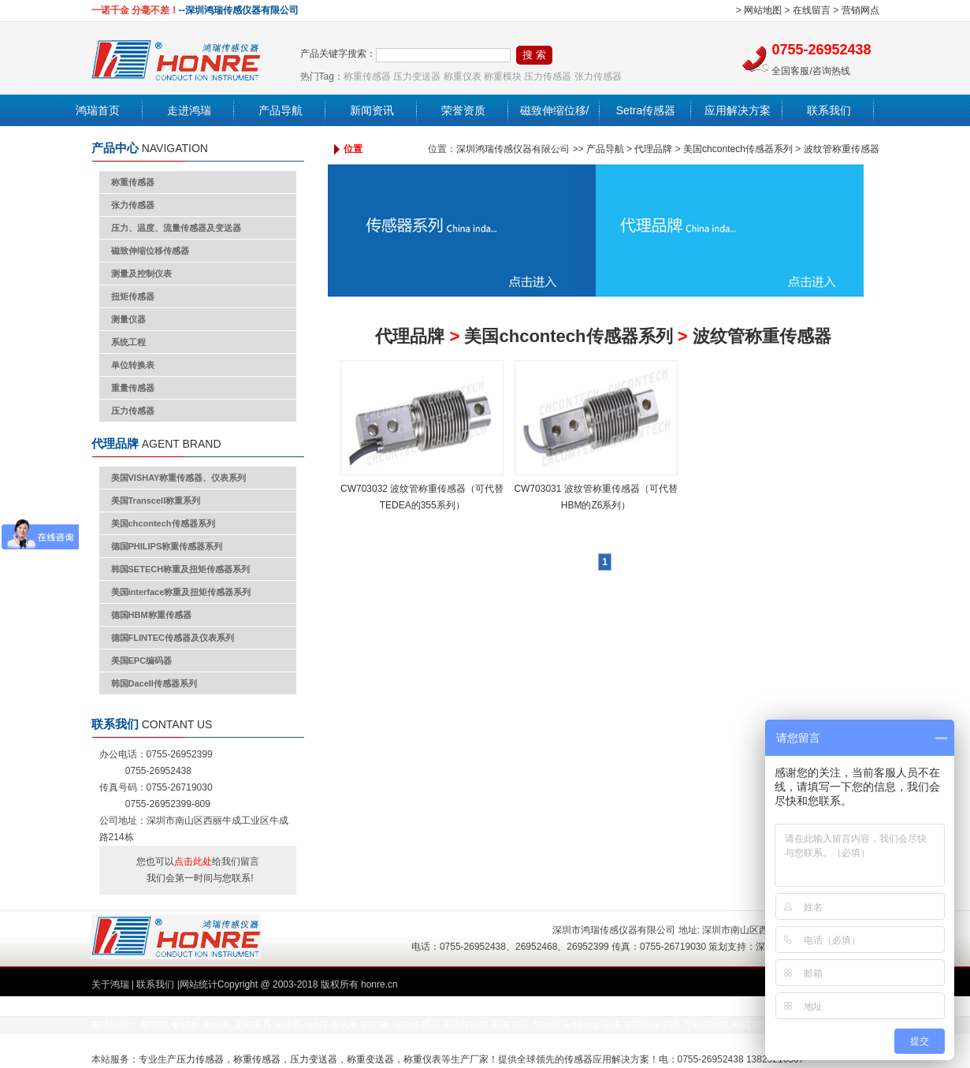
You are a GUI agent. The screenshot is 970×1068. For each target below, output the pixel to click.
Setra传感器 (645, 110)
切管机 (288, 1024)
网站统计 (198, 984)
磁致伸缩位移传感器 (150, 250)
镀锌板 (186, 1024)
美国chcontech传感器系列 (163, 523)
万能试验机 (706, 1024)
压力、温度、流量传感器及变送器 (176, 228)
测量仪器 (128, 319)
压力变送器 (416, 76)
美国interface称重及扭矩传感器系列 (181, 592)
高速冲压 (511, 1024)
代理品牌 (653, 148)
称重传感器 (367, 76)
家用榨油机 (465, 1024)
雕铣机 (155, 1024)
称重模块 (503, 76)
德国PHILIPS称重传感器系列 (167, 546)
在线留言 (812, 10)
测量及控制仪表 (141, 273)
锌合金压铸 (596, 1024)
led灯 (317, 1024)
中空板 (375, 1024)
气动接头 (551, 1024)
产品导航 (280, 110)
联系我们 (829, 110)
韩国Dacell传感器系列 (154, 683)
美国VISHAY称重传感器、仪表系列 (179, 477)
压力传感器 (547, 76)
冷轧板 (344, 1024)
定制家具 (253, 1024)
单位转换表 (132, 365)
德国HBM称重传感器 (151, 615)
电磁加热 (751, 1024)
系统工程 (128, 342)
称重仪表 (462, 76)
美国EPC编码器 (142, 660)
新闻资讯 (372, 110)
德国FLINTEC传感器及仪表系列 (172, 637)
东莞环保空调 (651, 1024)
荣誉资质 (463, 110)
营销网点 (860, 10)
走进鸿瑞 (189, 110)
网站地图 (763, 10)
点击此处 (193, 861)
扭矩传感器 (132, 296)
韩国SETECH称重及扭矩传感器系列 (181, 569)
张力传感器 (598, 76)
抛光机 (217, 1024)
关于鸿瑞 (110, 984)
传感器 (578, 1059)
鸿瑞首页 (98, 110)
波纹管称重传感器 (841, 148)
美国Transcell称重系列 (156, 500)
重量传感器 (132, 388)
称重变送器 (370, 1059)
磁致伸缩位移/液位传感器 (554, 126)
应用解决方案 (737, 110)
